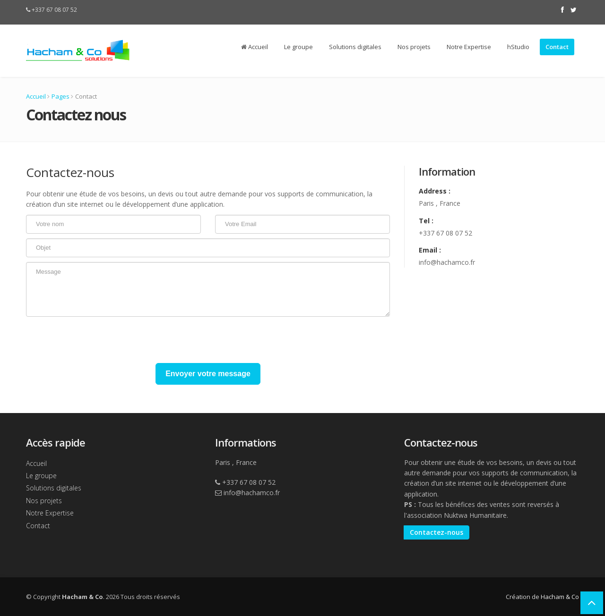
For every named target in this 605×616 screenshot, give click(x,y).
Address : (434, 190)
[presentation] (98, 339)
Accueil (254, 46)
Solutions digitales (355, 46)
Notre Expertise (469, 46)
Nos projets (414, 46)
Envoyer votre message (208, 374)
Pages (60, 96)
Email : (430, 249)
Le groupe (298, 46)
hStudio (518, 46)
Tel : (426, 220)
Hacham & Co (560, 596)
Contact (557, 46)
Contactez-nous (436, 532)
